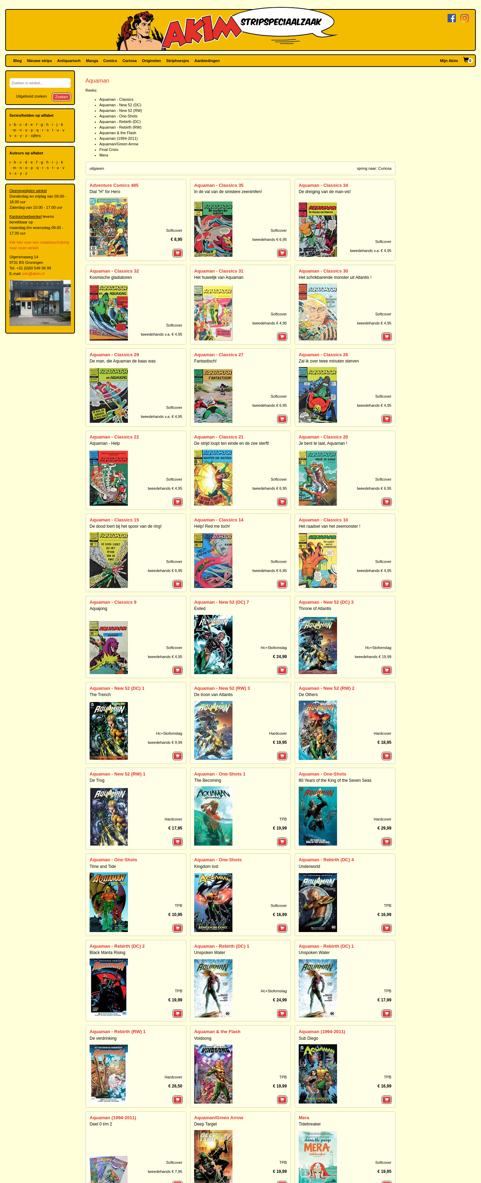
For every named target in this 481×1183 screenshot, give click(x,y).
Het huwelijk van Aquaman (218, 277)
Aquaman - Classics (116, 99)
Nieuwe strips (39, 61)
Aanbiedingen (207, 61)
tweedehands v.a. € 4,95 (370, 251)
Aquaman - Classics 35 (219, 185)
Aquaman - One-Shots (118, 116)
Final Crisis (108, 149)
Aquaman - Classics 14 (219, 519)
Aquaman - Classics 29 (114, 354)
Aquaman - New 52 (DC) (120, 105)
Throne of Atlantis (315, 608)
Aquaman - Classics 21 (219, 437)
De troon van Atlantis (213, 694)
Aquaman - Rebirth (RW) (120, 127)
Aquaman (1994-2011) (118, 138)
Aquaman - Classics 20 (323, 437)
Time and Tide (103, 866)
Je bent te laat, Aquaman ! (323, 443)
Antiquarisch (69, 61)
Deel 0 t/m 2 (101, 1124)
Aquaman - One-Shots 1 (219, 774)
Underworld (309, 866)
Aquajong (98, 608)
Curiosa (129, 61)
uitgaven (97, 168)
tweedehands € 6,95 (269, 239)
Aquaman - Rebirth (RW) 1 (118, 1031)
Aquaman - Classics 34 (323, 185)
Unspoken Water (209, 952)
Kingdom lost (206, 866)
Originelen (151, 61)
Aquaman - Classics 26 (323, 354)
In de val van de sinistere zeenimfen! (228, 191)
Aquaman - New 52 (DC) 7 (221, 602)
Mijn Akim (449, 61)
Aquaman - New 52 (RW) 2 (326, 688)
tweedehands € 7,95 (165, 1171)
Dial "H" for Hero (105, 191)
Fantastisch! (205, 361)
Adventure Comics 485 (114, 185)
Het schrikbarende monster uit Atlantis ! (335, 277)
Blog (17, 61)
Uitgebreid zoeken (31, 96)
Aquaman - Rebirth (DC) (120, 122)
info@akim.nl (33, 274)
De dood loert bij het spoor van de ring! (126, 526)
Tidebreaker (310, 1124)
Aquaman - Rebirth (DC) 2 (117, 946)
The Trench (100, 694)
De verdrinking (103, 1038)
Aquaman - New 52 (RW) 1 (117, 774)
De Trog (97, 780)
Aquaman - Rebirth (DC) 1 (221, 946)
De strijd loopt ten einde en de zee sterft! (231, 443)
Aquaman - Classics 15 (114, 519)
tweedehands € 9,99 (165, 742)
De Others (308, 694)
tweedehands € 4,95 (269, 323)
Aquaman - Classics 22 (114, 437)
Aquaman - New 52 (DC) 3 (326, 602)
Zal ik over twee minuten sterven (329, 361)
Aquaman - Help (105, 443)
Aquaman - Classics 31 (219, 271)
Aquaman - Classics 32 (114, 271)
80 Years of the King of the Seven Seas (335, 780)
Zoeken (61, 97)
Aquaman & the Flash (117, 133)
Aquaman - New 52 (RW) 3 (222, 688)
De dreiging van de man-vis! (325, 191)
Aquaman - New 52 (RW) (120, 110)
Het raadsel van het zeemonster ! (329, 526)
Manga (92, 61)
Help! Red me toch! (212, 526)
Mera (103, 155)
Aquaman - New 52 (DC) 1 (117, 688)
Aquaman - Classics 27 (219, 354)
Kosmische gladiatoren (111, 277)
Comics (110, 61)
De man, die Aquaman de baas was (122, 361)
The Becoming (207, 780)
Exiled (200, 608)
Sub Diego (308, 1038)
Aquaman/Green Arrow (118, 144)
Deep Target (205, 1124)
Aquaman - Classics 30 (323, 271)
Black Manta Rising (107, 952)
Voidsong (202, 1038)
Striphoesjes (177, 61)
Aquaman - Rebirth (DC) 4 (326, 859)
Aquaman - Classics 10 (323, 519)
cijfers (36, 135)
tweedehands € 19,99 (373, 657)
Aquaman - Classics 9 (113, 602)
